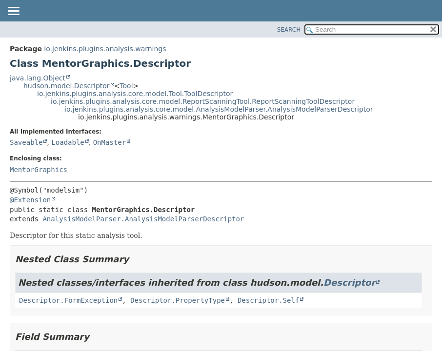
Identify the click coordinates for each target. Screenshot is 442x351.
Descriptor (349, 282)
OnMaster (109, 142)
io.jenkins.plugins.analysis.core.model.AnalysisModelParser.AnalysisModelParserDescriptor (218, 109)
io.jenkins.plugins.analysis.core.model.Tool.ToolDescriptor (135, 94)
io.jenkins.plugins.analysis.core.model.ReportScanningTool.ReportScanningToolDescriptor (203, 101)
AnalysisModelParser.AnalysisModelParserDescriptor (143, 219)
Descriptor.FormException (68, 300)
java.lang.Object (37, 78)
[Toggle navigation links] (13, 12)
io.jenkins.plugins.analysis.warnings (105, 49)
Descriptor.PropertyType (177, 300)
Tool (126, 86)
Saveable (26, 142)
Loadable (67, 142)
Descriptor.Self (268, 300)
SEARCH (289, 29)
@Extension (30, 200)
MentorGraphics (38, 170)
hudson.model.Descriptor (66, 86)
